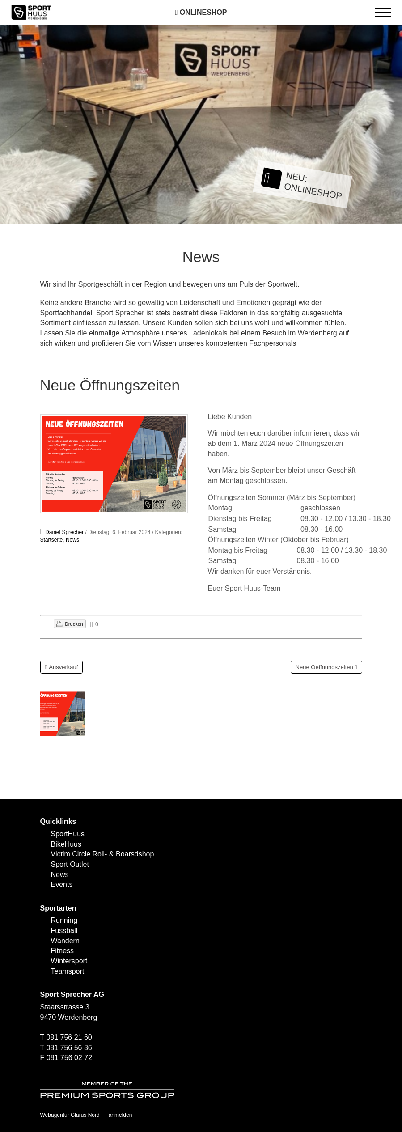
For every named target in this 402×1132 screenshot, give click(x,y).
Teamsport (68, 971)
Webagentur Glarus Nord (70, 1115)
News (72, 540)
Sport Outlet (70, 864)
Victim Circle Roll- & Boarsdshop (102, 854)
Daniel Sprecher (64, 532)
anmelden (120, 1115)
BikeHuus (66, 844)
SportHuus (68, 834)
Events (62, 884)
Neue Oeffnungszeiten (324, 667)
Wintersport (69, 961)
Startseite (51, 540)
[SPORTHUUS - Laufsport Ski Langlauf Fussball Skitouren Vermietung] (31, 12)
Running (64, 920)
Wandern (65, 941)
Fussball (64, 930)
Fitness (62, 950)
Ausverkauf (63, 667)
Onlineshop (201, 12)
